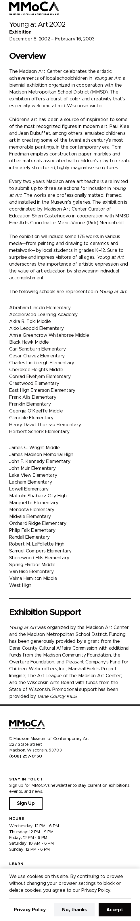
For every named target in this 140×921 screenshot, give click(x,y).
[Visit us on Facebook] (11, 768)
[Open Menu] (132, 8)
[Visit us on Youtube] (25, 768)
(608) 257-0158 (25, 756)
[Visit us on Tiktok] (32, 768)
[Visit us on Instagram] (18, 768)
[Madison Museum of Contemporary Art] (34, 8)
